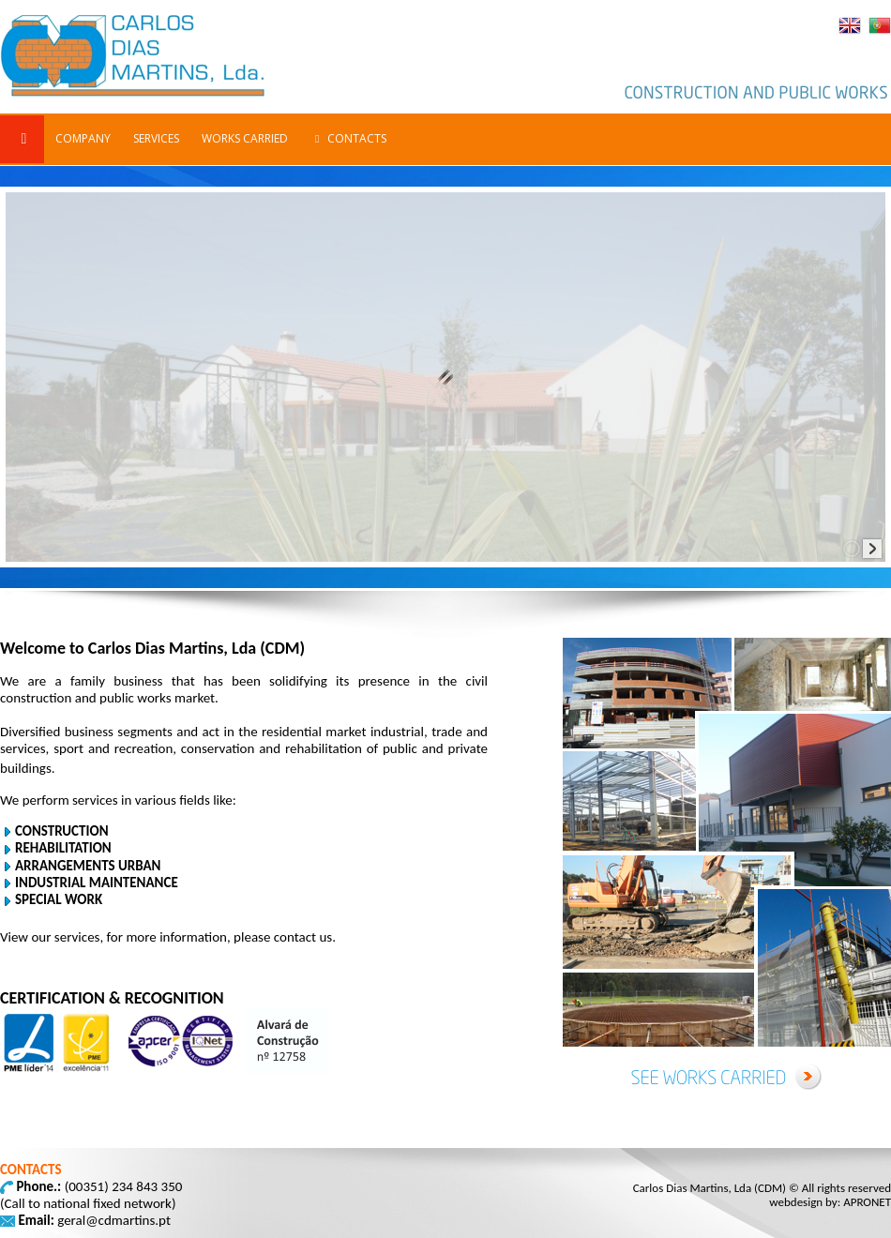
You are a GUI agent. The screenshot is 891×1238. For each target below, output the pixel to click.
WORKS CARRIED (245, 138)
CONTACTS (348, 138)
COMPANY (83, 138)
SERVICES (156, 138)
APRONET (867, 1202)
